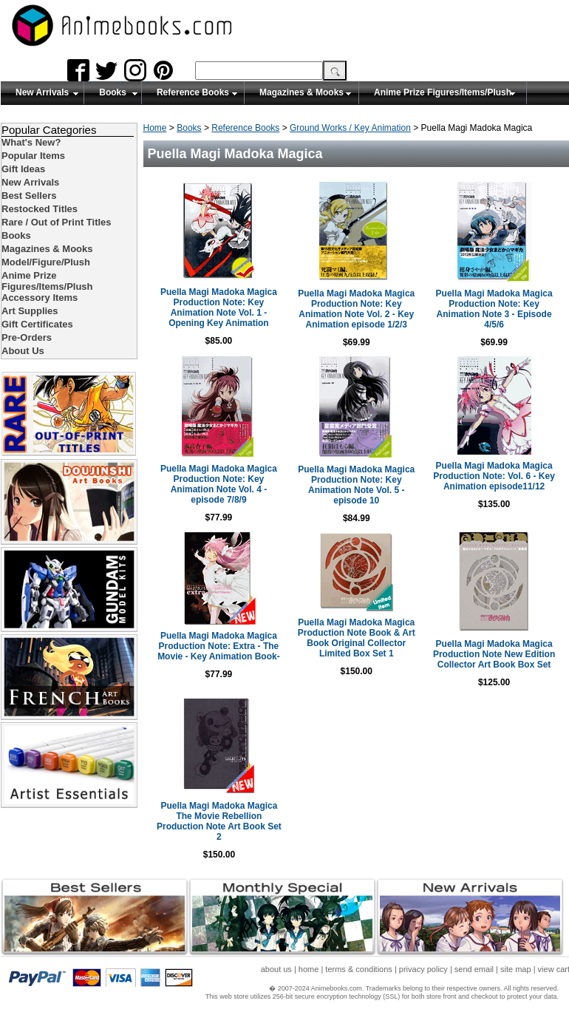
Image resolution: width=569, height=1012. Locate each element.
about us (276, 969)
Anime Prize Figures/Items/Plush (442, 92)
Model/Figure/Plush (45, 262)
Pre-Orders (26, 337)
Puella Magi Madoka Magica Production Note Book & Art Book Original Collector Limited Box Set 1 (356, 638)
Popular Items (33, 155)
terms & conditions (358, 969)
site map (515, 969)
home (309, 969)
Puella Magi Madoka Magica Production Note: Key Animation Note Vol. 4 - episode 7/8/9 (218, 484)
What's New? (31, 142)
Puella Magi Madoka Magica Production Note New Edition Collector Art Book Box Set (494, 654)
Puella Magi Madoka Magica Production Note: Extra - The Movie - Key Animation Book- (218, 646)
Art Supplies (29, 310)
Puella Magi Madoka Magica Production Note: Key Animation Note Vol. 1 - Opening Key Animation (218, 307)
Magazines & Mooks (301, 92)
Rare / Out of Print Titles (56, 222)
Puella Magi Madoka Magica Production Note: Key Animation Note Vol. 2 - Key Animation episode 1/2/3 (356, 309)
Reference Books (193, 92)
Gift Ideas (23, 168)
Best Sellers (28, 195)
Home (155, 128)
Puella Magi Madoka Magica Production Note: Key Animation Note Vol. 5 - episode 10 (356, 485)
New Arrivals (42, 92)
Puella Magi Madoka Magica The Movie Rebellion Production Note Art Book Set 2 (219, 821)
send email (474, 969)
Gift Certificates (37, 324)
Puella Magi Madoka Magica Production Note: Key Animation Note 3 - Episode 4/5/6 (494, 309)
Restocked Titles (39, 208)
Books (112, 92)
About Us (22, 350)
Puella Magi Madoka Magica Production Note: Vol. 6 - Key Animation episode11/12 (493, 476)
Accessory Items (39, 297)
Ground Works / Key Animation (350, 128)
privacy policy (423, 969)
